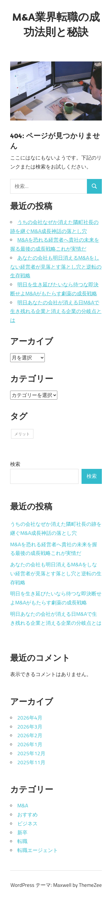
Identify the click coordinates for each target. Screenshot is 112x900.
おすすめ (27, 814)
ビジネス (27, 823)
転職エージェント (37, 850)
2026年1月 (29, 744)
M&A (22, 805)
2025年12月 (31, 753)
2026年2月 (29, 735)
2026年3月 (29, 727)
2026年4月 (29, 718)
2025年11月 (31, 762)
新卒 (22, 832)
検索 (15, 464)
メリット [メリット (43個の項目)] (22, 434)
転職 (22, 841)
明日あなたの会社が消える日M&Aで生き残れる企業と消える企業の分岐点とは (56, 311)
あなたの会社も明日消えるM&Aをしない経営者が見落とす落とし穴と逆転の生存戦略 (56, 267)
